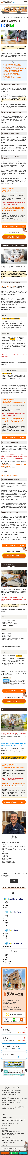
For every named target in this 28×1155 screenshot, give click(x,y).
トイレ (6, 918)
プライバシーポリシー (7, 1106)
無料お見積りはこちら (14, 237)
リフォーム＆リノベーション (7, 1117)
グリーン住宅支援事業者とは (10, 73)
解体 (6, 959)
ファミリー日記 (5, 1097)
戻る (14, 881)
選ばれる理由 (5, 1092)
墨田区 (7, 1120)
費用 (6, 956)
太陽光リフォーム (15, 1150)
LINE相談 (23, 1098)
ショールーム (5, 1088)
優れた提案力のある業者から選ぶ (11, 67)
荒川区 (20, 1131)
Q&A (11, 1092)
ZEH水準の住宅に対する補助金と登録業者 (12, 70)
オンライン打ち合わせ (13, 1102)
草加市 (10, 1123)
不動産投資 (8, 946)
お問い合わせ (11, 1100)
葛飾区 (7, 1131)
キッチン (7, 917)
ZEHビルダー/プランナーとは (10, 76)
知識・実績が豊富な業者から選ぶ (11, 64)
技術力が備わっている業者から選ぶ (12, 66)
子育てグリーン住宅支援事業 (8, 286)
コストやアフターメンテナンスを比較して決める (14, 69)
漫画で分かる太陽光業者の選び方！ (10, 1098)
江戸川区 (4, 1120)
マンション (8, 1125)
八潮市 (7, 1123)
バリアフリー (8, 963)
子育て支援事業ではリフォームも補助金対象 (12, 77)
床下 (6, 907)
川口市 (17, 1123)
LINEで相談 (14, 1153)
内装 (6, 920)
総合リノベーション (7, 1148)
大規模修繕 (4, 1128)
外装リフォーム (6, 1150)
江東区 (11, 1120)
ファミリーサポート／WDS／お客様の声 (11, 1090)
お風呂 (6, 915)
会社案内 (4, 1094)
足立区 (3, 1131)
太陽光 (6, 905)
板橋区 (14, 1131)
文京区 (15, 1120)
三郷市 (14, 1123)
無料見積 (5, 1153)
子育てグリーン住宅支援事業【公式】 (9, 475)
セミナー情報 (16, 1087)
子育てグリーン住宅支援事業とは (11, 71)
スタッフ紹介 (17, 1092)
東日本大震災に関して (19, 1106)
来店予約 (18, 1100)
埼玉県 (3, 1123)
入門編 (6, 958)
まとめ (4, 79)
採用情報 (4, 1108)
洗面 (6, 925)
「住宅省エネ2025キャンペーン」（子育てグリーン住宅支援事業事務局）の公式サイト (13, 465)
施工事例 (8, 1087)
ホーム (3, 17)
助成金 (6, 902)
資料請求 (4, 1102)
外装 (6, 904)
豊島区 (18, 1120)
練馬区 (10, 1131)
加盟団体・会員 (5, 1104)
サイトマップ (11, 1108)
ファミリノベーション (21, 17)
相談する (23, 1153)
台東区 (22, 1120)
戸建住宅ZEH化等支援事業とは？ (11, 74)
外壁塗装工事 (4, 1130)
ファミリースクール (10, 17)
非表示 (15, 62)
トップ (3, 1087)
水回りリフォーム (17, 1148)
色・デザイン (8, 961)
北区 (17, 1131)
